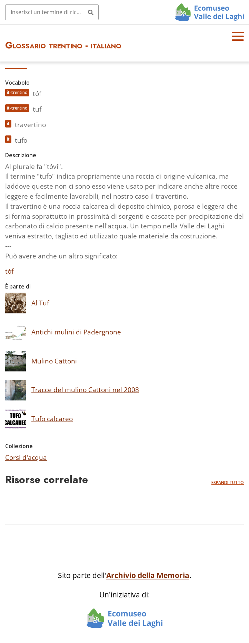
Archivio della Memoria (147, 575)
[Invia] (91, 12)
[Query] (52, 12)
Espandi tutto (227, 482)
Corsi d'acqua (26, 457)
